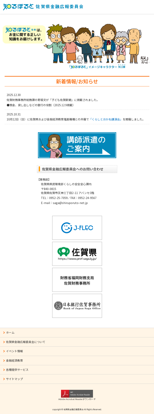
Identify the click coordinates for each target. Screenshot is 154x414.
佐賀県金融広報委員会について (25, 342)
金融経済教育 (14, 360)
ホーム (10, 332)
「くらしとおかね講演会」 (106, 119)
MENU (143, 6)
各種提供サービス (17, 370)
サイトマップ (14, 379)
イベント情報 (14, 351)
